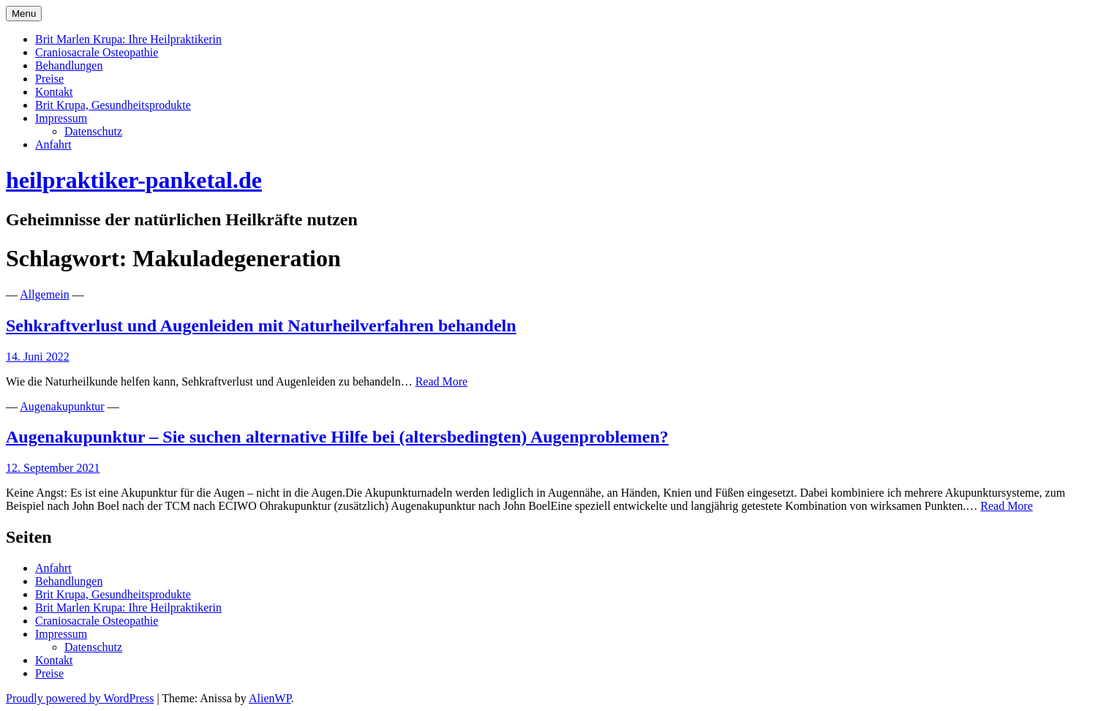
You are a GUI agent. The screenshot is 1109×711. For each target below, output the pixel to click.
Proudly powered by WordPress (80, 698)
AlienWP (270, 698)
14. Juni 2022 (37, 356)
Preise (49, 78)
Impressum (61, 118)
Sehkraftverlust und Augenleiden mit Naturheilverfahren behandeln (261, 325)
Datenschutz (93, 131)
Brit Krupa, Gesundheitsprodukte (113, 105)
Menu (24, 13)
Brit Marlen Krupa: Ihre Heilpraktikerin (128, 39)
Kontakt (54, 92)
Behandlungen (68, 65)
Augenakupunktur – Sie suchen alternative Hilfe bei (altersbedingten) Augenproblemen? (337, 436)
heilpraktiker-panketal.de (134, 180)
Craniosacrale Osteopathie (96, 52)
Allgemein (44, 294)
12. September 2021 (52, 468)
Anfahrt (53, 144)
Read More (442, 381)
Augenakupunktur (62, 406)
